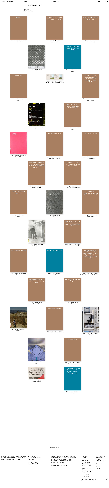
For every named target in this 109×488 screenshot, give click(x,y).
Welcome (98, 464)
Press (97, 465)
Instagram (85, 456)
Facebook (85, 458)
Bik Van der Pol (28, 11)
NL (103, 1)
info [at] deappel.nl (33, 464)
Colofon (98, 468)
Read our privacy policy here (59, 465)
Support (98, 467)
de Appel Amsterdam (7, 1)
